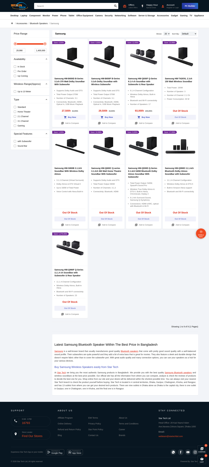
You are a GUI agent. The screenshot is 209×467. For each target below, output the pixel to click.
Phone (63, 15)
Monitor (46, 15)
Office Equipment (84, 15)
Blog (60, 435)
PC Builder (190, 6)
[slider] (15, 43)
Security (109, 15)
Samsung (60, 33)
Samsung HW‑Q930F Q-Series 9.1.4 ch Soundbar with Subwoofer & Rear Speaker (142, 81)
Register (170, 7)
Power (55, 15)
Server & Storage (146, 15)
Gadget (174, 15)
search (115, 6)
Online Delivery (65, 423)
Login (177, 7)
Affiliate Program (65, 418)
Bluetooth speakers (129, 351)
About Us (123, 418)
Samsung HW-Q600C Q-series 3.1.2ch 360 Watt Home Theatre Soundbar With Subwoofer (106, 171)
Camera (99, 15)
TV (191, 15)
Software (132, 15)
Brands (122, 435)
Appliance (199, 15)
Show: (159, 34)
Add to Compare (70, 123)
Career (122, 429)
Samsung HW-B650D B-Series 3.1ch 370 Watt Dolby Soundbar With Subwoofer (69, 81)
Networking (120, 15)
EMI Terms (93, 418)
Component (35, 15)
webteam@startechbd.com (171, 436)
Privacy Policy (94, 423)
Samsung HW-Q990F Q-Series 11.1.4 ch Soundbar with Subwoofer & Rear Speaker (68, 273)
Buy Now (70, 117)
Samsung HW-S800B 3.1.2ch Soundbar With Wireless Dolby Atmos (69, 171)
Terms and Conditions (128, 423)
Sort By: (175, 34)
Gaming (184, 15)
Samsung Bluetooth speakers (178, 372)
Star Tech (61, 372)
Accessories (163, 15)
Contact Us (93, 435)
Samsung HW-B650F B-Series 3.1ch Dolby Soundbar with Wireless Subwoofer (105, 81)
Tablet (71, 15)
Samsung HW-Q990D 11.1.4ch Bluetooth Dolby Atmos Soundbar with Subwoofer (179, 171)
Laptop (23, 15)
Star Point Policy (95, 429)
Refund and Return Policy (69, 429)
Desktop (14, 15)
